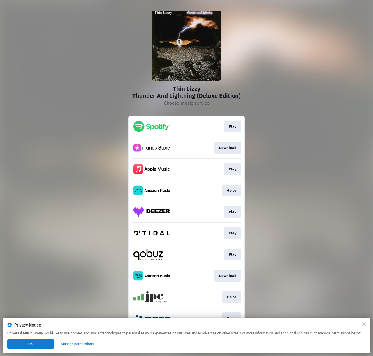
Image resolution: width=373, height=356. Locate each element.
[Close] (364, 324)
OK (30, 344)
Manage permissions (77, 344)
